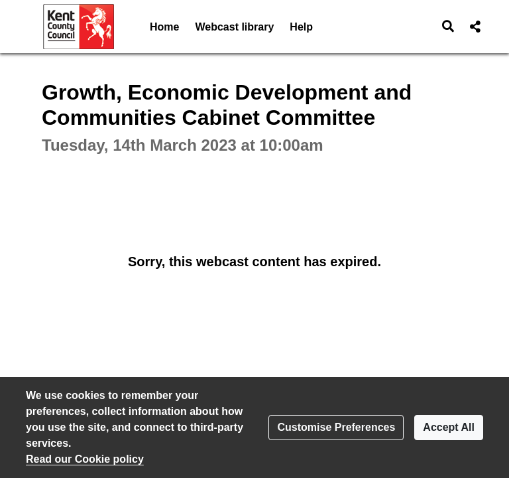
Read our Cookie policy (85, 459)
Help (301, 27)
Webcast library (234, 27)
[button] (448, 26)
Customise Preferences (336, 427)
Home (164, 27)
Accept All (449, 427)
